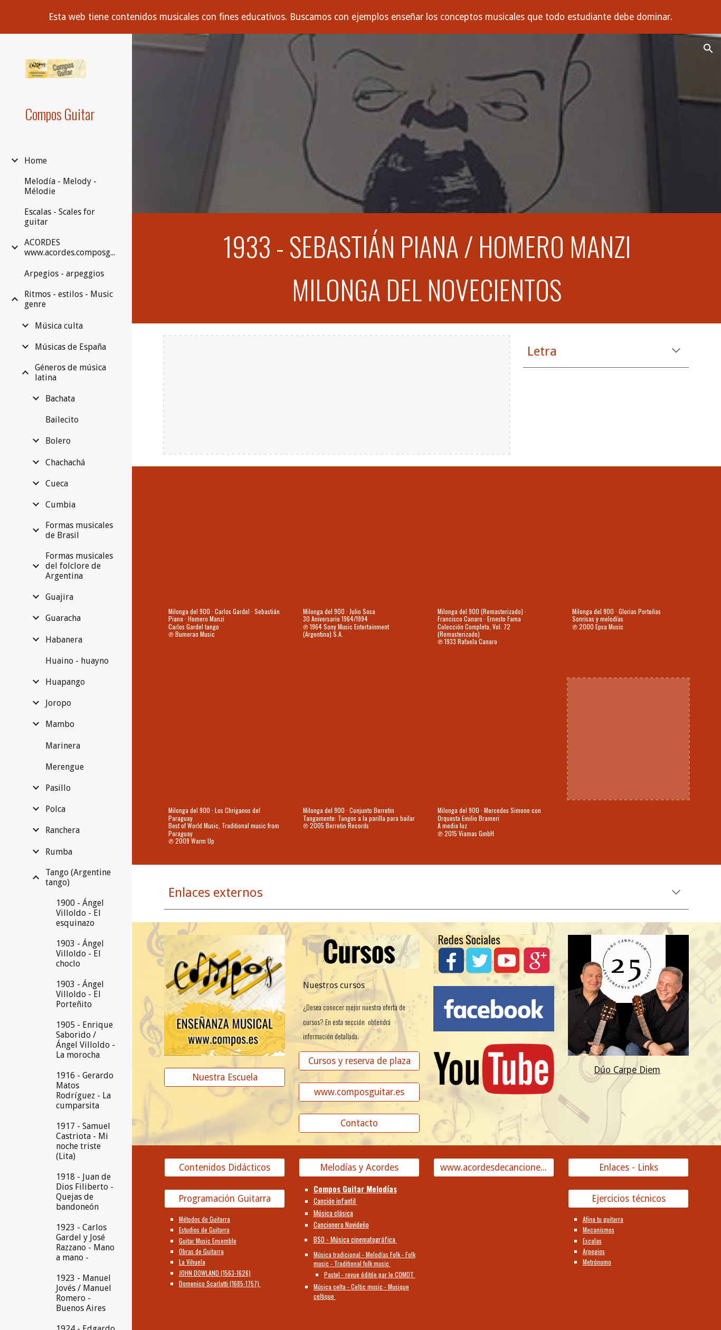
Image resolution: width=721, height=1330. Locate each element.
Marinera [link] (62, 746)
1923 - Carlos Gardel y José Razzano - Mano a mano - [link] (85, 1242)
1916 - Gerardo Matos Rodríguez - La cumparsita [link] (84, 1090)
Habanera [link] (63, 640)
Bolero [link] (58, 441)
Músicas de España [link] (70, 347)
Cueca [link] (56, 484)
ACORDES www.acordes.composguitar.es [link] (72, 247)
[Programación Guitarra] (225, 1198)
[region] (360, 17)
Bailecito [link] (62, 420)
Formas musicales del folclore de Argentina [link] (79, 566)
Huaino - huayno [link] (77, 661)
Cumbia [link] (60, 505)
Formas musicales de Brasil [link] (79, 530)
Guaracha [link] (63, 618)
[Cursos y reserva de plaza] (359, 1061)
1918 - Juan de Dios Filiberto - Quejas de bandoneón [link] (84, 1192)
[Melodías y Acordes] (359, 1168)
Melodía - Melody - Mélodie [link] (60, 186)
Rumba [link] (58, 852)
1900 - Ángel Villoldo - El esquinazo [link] (80, 913)
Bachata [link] (60, 399)
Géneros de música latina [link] (70, 372)
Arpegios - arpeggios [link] (64, 274)
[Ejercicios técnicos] (628, 1198)
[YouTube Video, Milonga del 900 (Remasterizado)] (494, 539)
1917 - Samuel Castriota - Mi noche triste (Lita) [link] (83, 1141)
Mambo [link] (59, 724)
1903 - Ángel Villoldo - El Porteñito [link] (80, 994)
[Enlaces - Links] (628, 1168)
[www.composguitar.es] (359, 1092)
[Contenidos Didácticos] (225, 1168)
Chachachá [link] (65, 462)
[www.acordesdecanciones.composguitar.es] (494, 1168)
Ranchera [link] (62, 830)
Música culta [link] (59, 326)
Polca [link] (55, 809)
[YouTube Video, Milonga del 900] (225, 539)
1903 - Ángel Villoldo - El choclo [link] (80, 954)
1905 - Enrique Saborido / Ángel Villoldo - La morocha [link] (85, 1040)
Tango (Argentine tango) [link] (78, 877)
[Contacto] (359, 1123)
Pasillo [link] (58, 788)
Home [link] (35, 161)
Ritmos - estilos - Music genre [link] (68, 299)
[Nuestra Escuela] (225, 1078)
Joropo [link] (58, 703)
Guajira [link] (59, 597)
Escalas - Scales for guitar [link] (59, 217)
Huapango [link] (65, 682)
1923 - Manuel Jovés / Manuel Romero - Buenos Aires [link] (83, 1293)
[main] (426, 268)
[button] (708, 48)
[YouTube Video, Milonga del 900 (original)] (628, 539)
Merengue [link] (64, 767)
